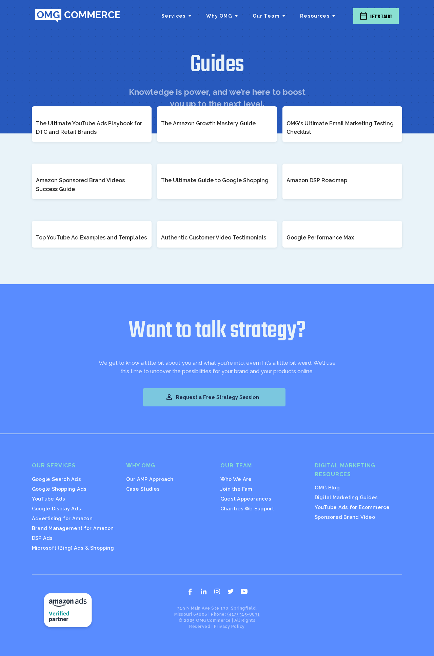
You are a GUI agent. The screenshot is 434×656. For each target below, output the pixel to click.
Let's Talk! (381, 16)
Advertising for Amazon (62, 518)
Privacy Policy (229, 626)
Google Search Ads (56, 479)
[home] (77, 16)
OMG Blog (327, 487)
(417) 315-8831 (243, 614)
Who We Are (236, 479)
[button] (176, 16)
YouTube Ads (48, 499)
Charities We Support (247, 508)
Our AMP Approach (150, 479)
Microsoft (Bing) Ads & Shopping (73, 548)
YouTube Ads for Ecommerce (352, 507)
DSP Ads (42, 538)
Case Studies (143, 489)
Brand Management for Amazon (73, 528)
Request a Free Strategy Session (212, 397)
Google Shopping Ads (59, 489)
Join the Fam (236, 489)
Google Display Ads (56, 508)
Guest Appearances (245, 499)
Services (173, 16)
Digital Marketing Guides (346, 497)
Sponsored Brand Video (345, 517)
